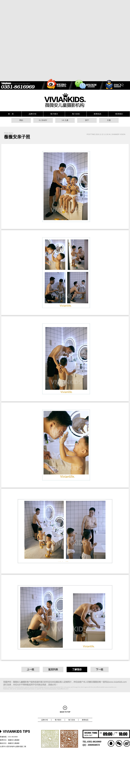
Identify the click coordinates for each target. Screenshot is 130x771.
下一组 (99, 669)
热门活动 (76, 114)
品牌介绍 (32, 114)
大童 (109, 120)
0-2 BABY (43, 120)
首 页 (11, 114)
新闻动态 (97, 114)
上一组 (30, 669)
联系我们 (119, 114)
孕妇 (21, 120)
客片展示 (54, 114)
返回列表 (53, 669)
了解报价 (77, 669)
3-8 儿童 (65, 120)
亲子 (87, 120)
